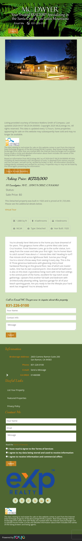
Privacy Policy (13, 406)
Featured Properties (16, 398)
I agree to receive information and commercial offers (34, 456)
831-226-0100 (38, 23)
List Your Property (15, 390)
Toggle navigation (6, 10)
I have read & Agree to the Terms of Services (29, 448)
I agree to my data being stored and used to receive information (39, 452)
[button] (10, 60)
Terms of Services (21, 444)
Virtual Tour (10, 209)
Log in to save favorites (17, 171)
